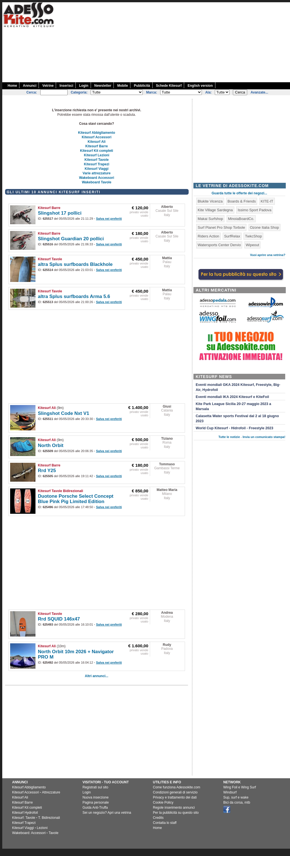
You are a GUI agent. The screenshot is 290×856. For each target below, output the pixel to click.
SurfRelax (232, 236)
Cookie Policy (163, 802)
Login (83, 86)
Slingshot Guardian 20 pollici (71, 238)
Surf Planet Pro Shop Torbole (221, 227)
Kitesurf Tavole (96, 160)
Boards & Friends (241, 201)
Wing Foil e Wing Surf (239, 787)
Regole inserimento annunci (174, 808)
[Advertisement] (188, 41)
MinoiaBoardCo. (241, 219)
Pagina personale (95, 802)
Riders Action (208, 236)
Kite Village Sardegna (215, 210)
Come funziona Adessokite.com (176, 787)
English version (200, 86)
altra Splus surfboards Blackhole (75, 264)
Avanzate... (259, 92)
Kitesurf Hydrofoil (25, 813)
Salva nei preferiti (109, 218)
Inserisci (66, 86)
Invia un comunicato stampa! (264, 437)
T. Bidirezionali (49, 818)
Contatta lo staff (165, 823)
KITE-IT (267, 201)
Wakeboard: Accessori (29, 833)
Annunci (29, 86)
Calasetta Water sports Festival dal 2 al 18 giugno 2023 (237, 418)
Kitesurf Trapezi (96, 164)
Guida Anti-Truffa (95, 808)
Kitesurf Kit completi (96, 151)
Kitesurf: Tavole (23, 818)
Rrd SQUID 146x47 (59, 619)
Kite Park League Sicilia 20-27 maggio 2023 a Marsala (233, 406)
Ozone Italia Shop (264, 227)
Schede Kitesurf (169, 86)
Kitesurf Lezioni (96, 155)
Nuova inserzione (95, 797)
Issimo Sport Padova (254, 210)
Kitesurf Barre (96, 146)
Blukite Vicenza (210, 201)
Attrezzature (51, 792)
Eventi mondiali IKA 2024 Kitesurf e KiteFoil (232, 397)
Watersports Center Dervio (219, 245)
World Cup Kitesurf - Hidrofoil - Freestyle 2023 (234, 428)
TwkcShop (253, 236)
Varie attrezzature (96, 173)
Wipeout (252, 245)
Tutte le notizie (229, 437)
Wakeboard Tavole (96, 182)
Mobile (122, 86)
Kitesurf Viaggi (96, 169)
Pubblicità (142, 86)
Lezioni (42, 828)
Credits (158, 818)
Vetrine (47, 86)
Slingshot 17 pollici (60, 213)
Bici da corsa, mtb (236, 802)
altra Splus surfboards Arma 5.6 (74, 296)
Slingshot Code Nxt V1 (63, 413)
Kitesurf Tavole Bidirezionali (60, 491)
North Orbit (51, 445)
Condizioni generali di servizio (175, 792)
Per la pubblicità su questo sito (176, 813)
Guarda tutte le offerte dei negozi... (239, 193)
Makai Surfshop (210, 219)
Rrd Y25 (47, 470)
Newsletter (102, 86)
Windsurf (230, 792)
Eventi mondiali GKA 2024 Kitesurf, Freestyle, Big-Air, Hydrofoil (238, 387)
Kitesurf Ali (97, 142)
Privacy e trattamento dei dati (175, 797)
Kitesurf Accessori (96, 137)
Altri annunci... (96, 676)
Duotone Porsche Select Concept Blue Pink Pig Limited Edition (75, 498)
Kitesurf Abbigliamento (96, 133)
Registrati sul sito (95, 787)
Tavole (54, 833)
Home (12, 86)
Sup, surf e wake (235, 797)
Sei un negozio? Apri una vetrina (106, 813)
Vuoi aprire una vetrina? (267, 255)
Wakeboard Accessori (96, 178)
